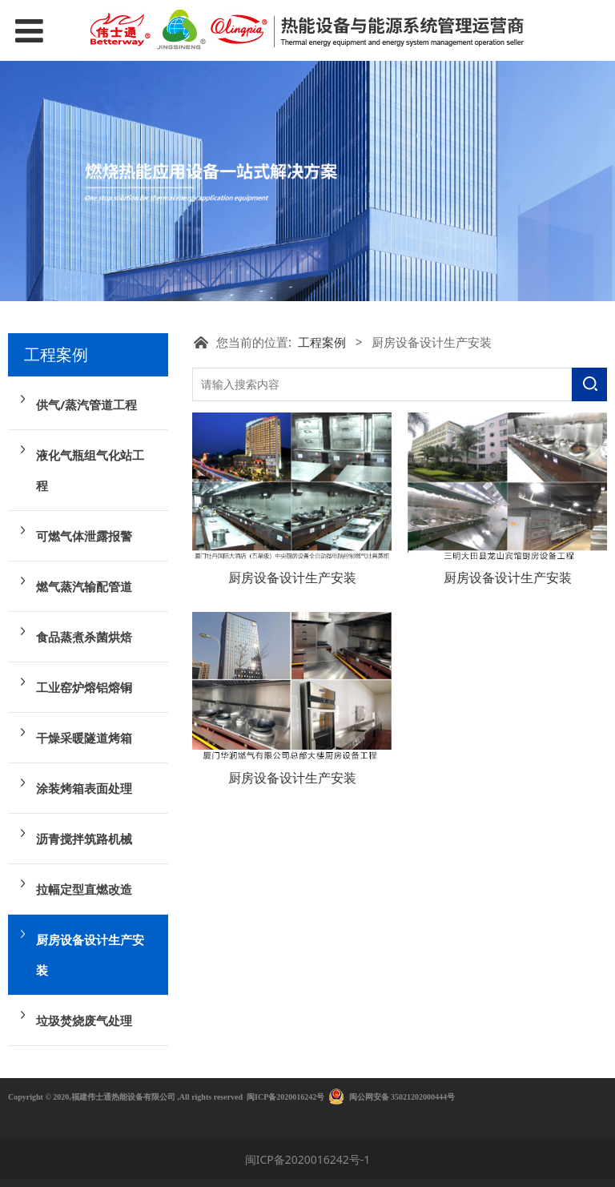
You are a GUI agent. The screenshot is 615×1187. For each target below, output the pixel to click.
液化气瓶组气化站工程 (90, 470)
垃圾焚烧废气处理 (84, 1020)
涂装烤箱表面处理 (84, 788)
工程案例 (322, 342)
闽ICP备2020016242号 (285, 1096)
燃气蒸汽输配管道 (84, 586)
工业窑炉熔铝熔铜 (84, 687)
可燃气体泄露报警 (84, 536)
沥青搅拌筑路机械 (84, 839)
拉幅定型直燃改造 (84, 889)
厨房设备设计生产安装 (90, 954)
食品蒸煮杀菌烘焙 (84, 637)
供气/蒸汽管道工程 (86, 404)
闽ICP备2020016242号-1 (308, 1159)
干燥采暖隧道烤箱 (84, 738)
